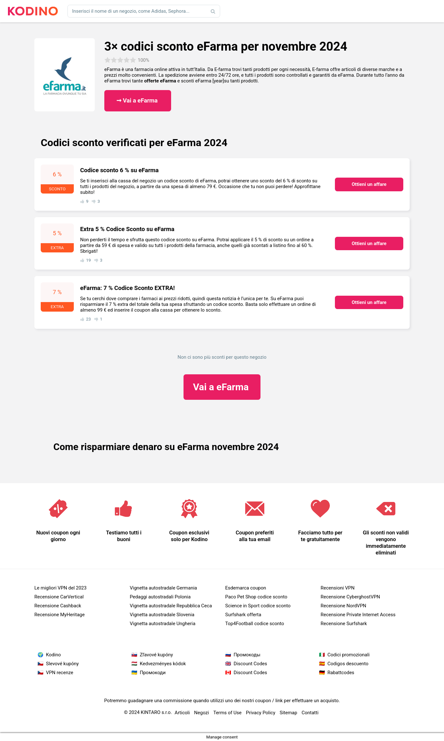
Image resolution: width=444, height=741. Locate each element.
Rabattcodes (341, 672)
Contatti (310, 713)
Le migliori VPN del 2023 (60, 588)
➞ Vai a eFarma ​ (137, 100)
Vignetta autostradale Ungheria (162, 623)
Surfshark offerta (243, 615)
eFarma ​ (222, 386)
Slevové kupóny (62, 664)
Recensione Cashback (57, 606)
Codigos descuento (348, 664)
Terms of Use (227, 713)
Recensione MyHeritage (59, 615)
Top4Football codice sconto (254, 623)
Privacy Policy (260, 713)
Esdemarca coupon (245, 588)
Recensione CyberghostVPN (350, 597)
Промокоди (153, 672)
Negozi (201, 713)
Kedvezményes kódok (163, 664)
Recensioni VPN (338, 588)
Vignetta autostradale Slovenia (162, 615)
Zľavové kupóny (156, 655)
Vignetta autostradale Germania (163, 588)
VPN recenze (59, 672)
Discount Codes (250, 664)
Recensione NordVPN (343, 606)
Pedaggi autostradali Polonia (160, 597)
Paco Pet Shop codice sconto (256, 597)
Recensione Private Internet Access (358, 615)
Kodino (53, 655)
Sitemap (288, 713)
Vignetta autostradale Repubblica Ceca (171, 606)
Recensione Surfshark (344, 623)
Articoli (182, 713)
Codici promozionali (349, 655)
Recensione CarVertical (59, 597)
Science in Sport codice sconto (258, 606)
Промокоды (247, 655)
